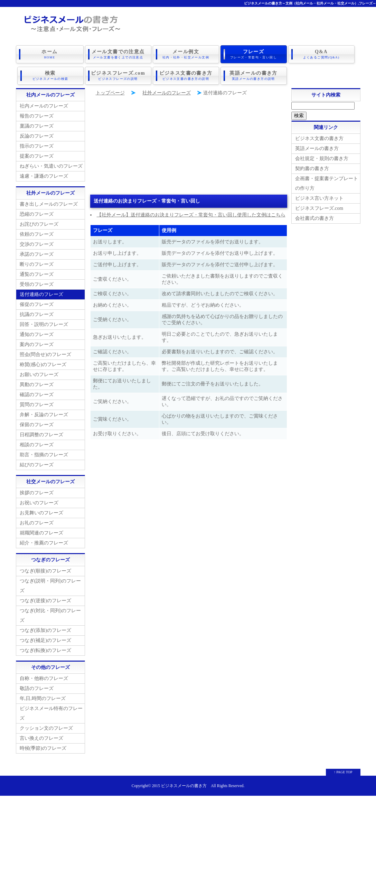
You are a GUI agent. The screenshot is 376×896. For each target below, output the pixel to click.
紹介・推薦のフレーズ (44, 542)
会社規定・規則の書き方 (321, 158)
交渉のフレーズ (37, 244)
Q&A (321, 54)
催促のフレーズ (37, 304)
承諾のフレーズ (37, 254)
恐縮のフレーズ (37, 214)
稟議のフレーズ (37, 126)
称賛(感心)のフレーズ (43, 364)
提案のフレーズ (37, 156)
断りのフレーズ (37, 264)
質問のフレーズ (37, 404)
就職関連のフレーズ (41, 532)
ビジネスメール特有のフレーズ (51, 713)
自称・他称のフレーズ (44, 678)
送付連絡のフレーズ (41, 294)
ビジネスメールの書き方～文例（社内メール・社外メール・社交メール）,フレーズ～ (310, 3)
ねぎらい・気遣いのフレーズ (51, 166)
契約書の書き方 (312, 168)
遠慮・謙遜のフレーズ (44, 176)
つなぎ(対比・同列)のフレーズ (50, 615)
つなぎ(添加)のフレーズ (45, 630)
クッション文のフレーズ (46, 728)
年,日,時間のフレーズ (43, 698)
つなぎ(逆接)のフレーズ (45, 600)
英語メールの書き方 (253, 76)
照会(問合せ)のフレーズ (45, 354)
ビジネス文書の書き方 (186, 76)
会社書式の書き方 (314, 218)
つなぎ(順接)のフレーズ (45, 570)
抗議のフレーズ (37, 314)
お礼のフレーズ (37, 522)
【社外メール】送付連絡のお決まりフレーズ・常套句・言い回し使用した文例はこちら (191, 214)
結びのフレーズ (37, 464)
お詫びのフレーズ (39, 224)
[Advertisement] (188, 146)
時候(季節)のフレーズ (43, 748)
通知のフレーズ (37, 334)
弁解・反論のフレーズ (44, 414)
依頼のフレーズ (37, 234)
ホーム (49, 54)
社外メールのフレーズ (166, 92)
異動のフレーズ (37, 384)
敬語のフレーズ (37, 688)
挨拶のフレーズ (37, 492)
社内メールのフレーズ (44, 106)
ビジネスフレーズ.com (118, 76)
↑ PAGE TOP (343, 772)
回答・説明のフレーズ (44, 324)
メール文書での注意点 (118, 54)
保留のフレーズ (37, 424)
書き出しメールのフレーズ (49, 204)
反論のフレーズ (37, 136)
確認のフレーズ (37, 394)
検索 (50, 76)
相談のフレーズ (37, 444)
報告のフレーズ (37, 116)
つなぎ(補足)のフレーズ (45, 640)
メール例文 (186, 54)
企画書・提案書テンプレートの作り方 (326, 183)
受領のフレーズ (37, 284)
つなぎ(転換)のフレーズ (45, 650)
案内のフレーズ (37, 344)
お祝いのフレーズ (39, 502)
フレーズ (253, 54)
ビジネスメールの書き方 (184, 786)
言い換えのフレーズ (41, 738)
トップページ (110, 92)
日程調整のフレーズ (41, 434)
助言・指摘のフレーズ (44, 454)
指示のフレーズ (37, 146)
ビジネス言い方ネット (319, 198)
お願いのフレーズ (39, 374)
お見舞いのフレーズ (41, 512)
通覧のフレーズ (37, 274)
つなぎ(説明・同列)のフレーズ (50, 585)
